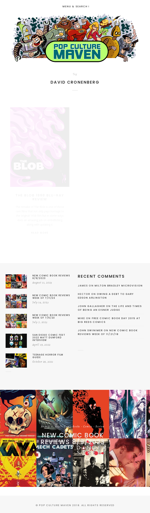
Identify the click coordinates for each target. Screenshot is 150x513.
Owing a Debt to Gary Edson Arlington (106, 296)
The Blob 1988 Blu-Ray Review (39, 193)
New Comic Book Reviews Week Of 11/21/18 (108, 332)
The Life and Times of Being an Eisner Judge (110, 308)
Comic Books (72, 426)
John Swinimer (90, 330)
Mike (81, 318)
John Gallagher (91, 306)
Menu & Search (76, 6)
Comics (87, 426)
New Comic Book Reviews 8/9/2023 (73, 438)
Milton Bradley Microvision (119, 285)
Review (100, 426)
